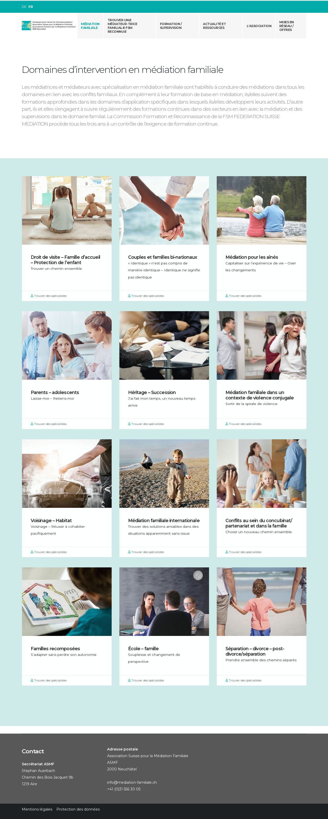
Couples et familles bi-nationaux (164, 257)
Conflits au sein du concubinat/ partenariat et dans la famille (261, 523)
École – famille (145, 648)
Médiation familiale (90, 26)
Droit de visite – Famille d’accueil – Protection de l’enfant (67, 259)
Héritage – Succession (154, 392)
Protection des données (78, 809)
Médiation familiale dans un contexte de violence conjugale (262, 395)
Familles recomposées (57, 648)
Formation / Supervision (171, 26)
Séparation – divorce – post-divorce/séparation (257, 651)
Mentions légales (37, 809)
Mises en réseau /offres (286, 26)
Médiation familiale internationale (166, 520)
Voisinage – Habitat (53, 520)
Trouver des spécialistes (51, 296)
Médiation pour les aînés (254, 257)
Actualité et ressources (214, 26)
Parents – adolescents (57, 392)
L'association (259, 26)
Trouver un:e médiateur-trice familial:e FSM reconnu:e (122, 25)
